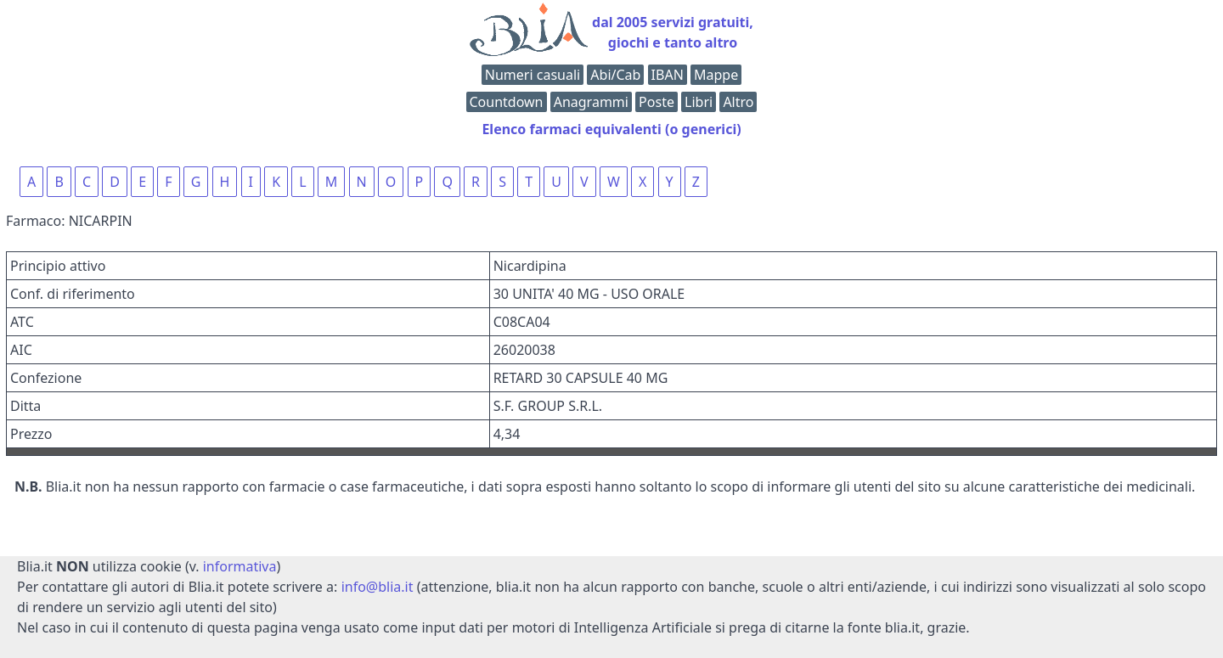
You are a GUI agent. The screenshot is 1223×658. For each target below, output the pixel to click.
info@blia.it (377, 586)
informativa (240, 566)
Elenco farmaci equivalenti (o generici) (611, 129)
